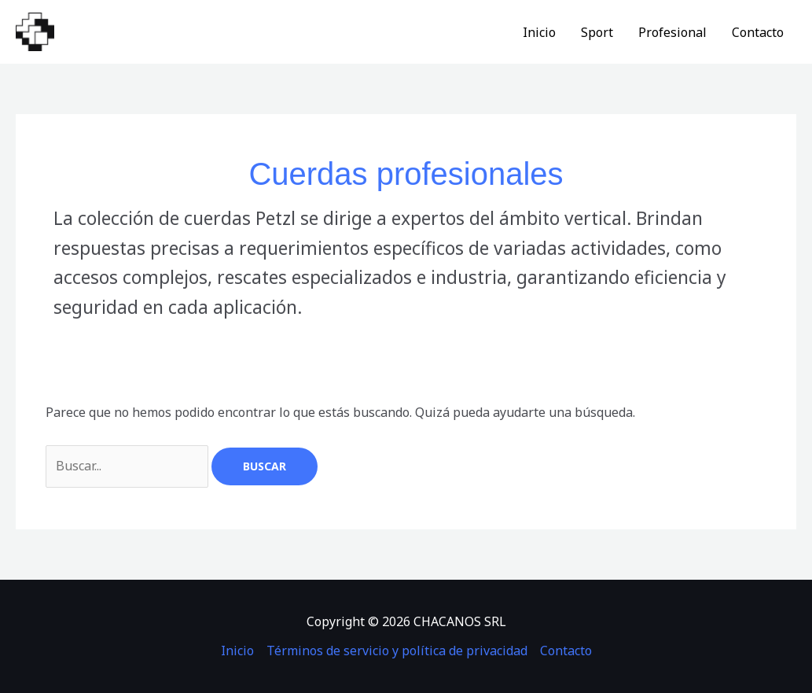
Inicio (539, 32)
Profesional (672, 32)
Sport (597, 32)
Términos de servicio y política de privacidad (396, 650)
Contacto (758, 32)
